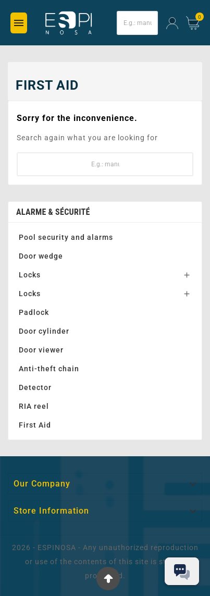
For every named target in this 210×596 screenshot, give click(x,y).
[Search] (137, 23)
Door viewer (41, 350)
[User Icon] (172, 23)
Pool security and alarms (66, 237)
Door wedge (41, 256)
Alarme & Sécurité (53, 212)
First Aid (35, 425)
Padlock (34, 312)
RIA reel (34, 406)
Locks (30, 275)
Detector (35, 387)
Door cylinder (44, 331)
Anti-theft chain (49, 368)
